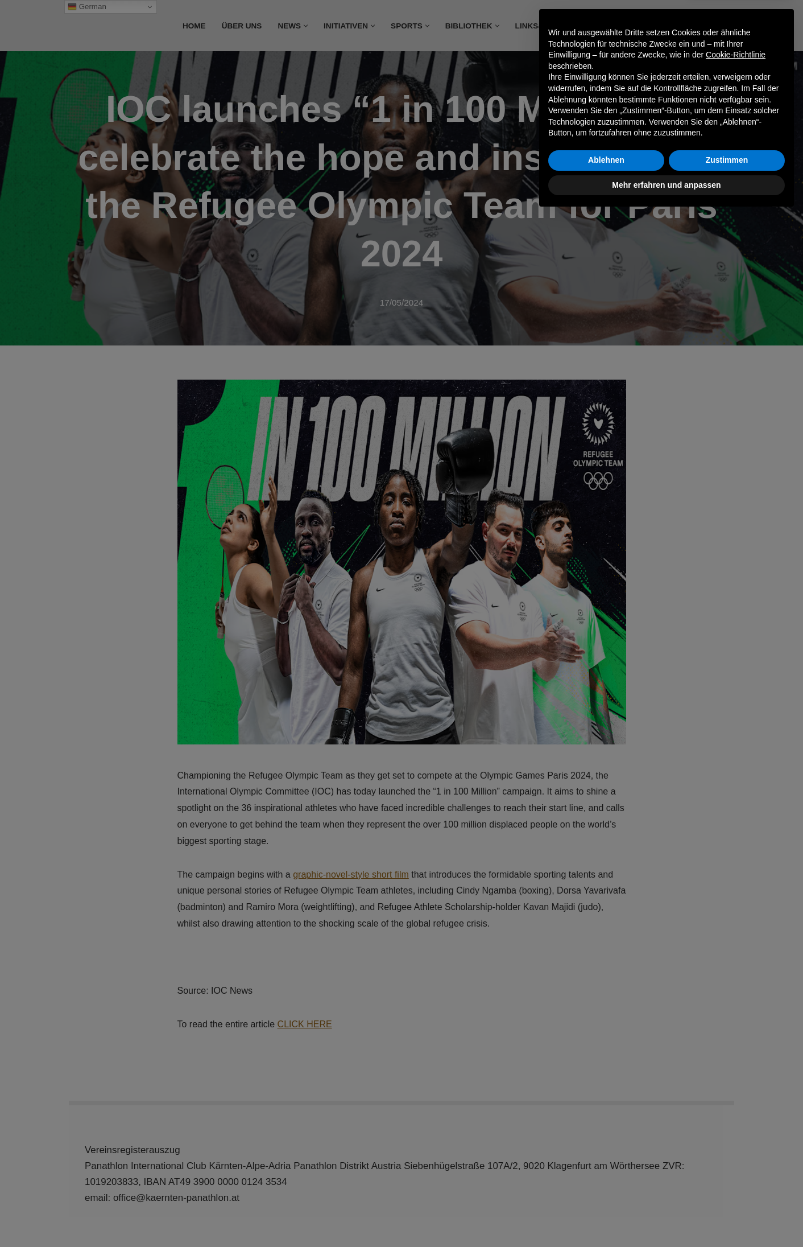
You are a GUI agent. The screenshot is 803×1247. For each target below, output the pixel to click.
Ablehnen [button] (606, 1191)
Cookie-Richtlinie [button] (735, 1085)
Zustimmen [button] (727, 1191)
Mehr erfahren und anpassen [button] (666, 1215)
